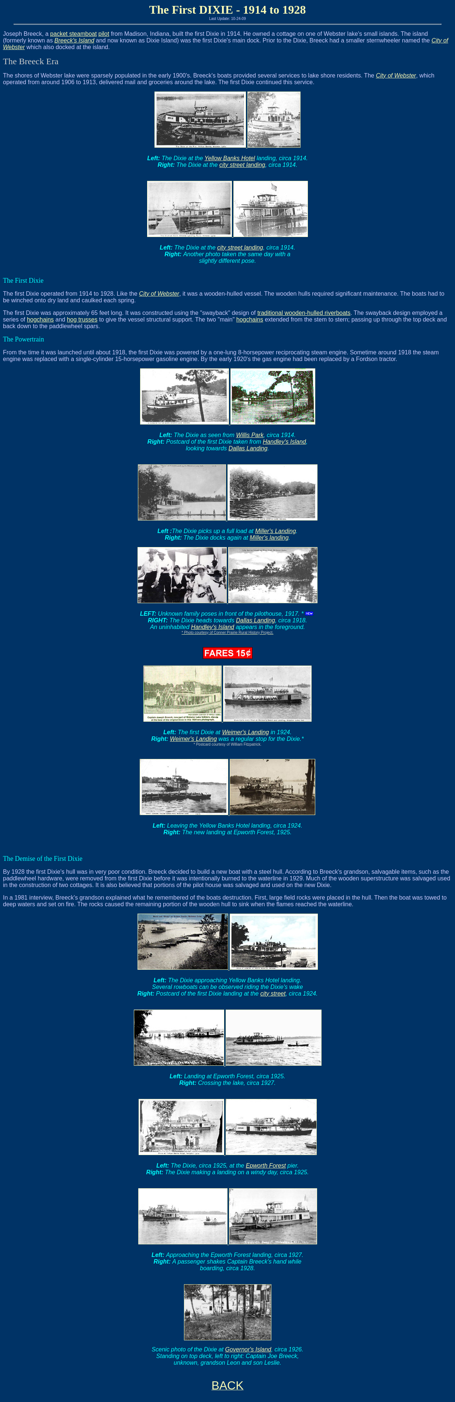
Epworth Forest (266, 1165)
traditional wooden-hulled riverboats (304, 313)
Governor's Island (248, 1349)
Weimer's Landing (245, 732)
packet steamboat (73, 34)
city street (272, 993)
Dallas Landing (248, 448)
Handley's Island (284, 442)
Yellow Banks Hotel (230, 158)
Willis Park (250, 435)
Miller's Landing (275, 531)
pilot (103, 34)
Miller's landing (269, 538)
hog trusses (82, 319)
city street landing (242, 165)
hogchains (40, 319)
